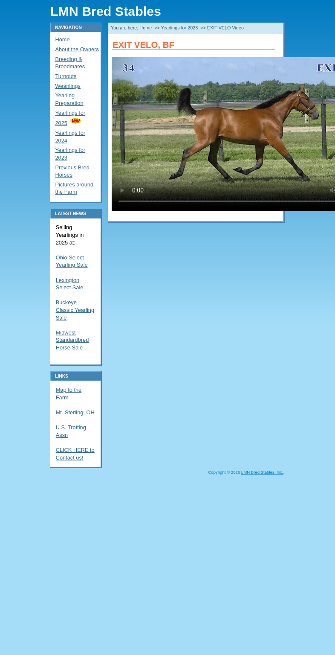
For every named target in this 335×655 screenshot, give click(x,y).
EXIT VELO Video (225, 27)
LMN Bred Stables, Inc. (262, 472)
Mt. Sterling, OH (75, 412)
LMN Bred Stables (105, 11)
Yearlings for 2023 (179, 27)
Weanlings (68, 86)
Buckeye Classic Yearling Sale (75, 309)
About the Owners (76, 49)
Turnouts (65, 76)
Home (145, 27)
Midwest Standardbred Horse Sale (72, 340)
